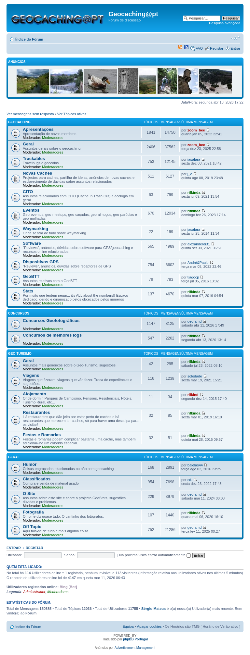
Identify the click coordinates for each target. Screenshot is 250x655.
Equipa (127, 626)
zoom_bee (196, 130)
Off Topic (32, 526)
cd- (190, 480)
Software (32, 243)
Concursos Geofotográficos (51, 320)
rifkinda (194, 192)
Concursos (18, 313)
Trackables (34, 158)
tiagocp (193, 277)
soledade (195, 376)
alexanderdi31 (199, 244)
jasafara (194, 159)
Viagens (31, 375)
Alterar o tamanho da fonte (235, 38)
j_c (190, 174)
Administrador (34, 592)
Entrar (235, 48)
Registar (216, 48)
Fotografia (33, 512)
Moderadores (52, 138)
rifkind (193, 395)
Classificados (36, 478)
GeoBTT (31, 276)
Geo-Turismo (20, 353)
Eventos (31, 210)
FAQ (199, 48)
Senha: (70, 555)
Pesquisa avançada (224, 23)
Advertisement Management (135, 647)
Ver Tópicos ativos (72, 114)
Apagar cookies (149, 626)
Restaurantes (36, 412)
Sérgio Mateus (153, 609)
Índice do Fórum (29, 39)
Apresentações (38, 129)
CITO (28, 191)
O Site (29, 493)
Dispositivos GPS (41, 261)
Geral (28, 144)
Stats (28, 291)
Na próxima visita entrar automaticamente (155, 555)
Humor (30, 464)
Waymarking (35, 228)
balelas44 (195, 465)
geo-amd (194, 321)
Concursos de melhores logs (52, 335)
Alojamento (34, 393)
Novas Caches (37, 173)
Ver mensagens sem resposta (30, 114)
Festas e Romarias (42, 434)
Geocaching (19, 122)
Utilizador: (14, 555)
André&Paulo (198, 263)
